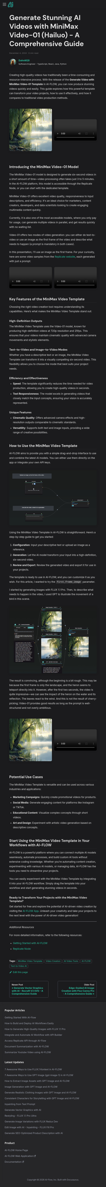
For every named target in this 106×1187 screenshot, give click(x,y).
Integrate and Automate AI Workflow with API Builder (33, 1034)
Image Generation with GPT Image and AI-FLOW (31, 1086)
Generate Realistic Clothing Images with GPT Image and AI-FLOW (40, 1092)
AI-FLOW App (31, 911)
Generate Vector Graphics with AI (23, 1109)
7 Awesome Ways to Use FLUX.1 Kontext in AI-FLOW (33, 1069)
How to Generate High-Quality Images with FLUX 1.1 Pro (35, 1029)
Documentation (14, 1161)
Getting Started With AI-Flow (20, 1017)
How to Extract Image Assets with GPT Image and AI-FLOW (37, 1080)
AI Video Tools (71, 961)
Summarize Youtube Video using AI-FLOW (28, 1052)
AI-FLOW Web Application (20, 1156)
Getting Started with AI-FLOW (30, 943)
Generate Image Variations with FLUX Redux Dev (31, 1121)
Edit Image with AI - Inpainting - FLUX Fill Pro (29, 1127)
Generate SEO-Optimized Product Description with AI (34, 1133)
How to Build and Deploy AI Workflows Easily (29, 1023)
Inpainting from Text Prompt (20, 1104)
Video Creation (53, 961)
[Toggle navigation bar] (4, 4)
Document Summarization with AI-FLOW (27, 1046)
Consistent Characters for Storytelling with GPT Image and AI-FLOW (42, 1098)
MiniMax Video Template (30, 961)
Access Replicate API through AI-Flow (25, 1040)
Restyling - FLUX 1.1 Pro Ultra (20, 1115)
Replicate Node (22, 948)
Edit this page (18, 972)
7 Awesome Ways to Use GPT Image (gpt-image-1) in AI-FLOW (39, 1075)
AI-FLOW (86, 961)
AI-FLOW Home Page (16, 1150)
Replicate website (65, 256)
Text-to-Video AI (19, 966)
